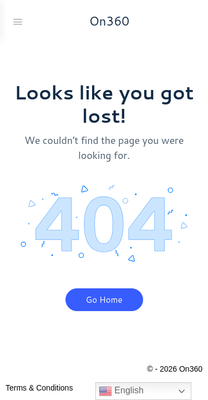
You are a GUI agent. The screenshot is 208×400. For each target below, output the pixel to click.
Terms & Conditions (39, 387)
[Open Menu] (17, 20)
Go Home (104, 300)
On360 (109, 20)
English (121, 391)
